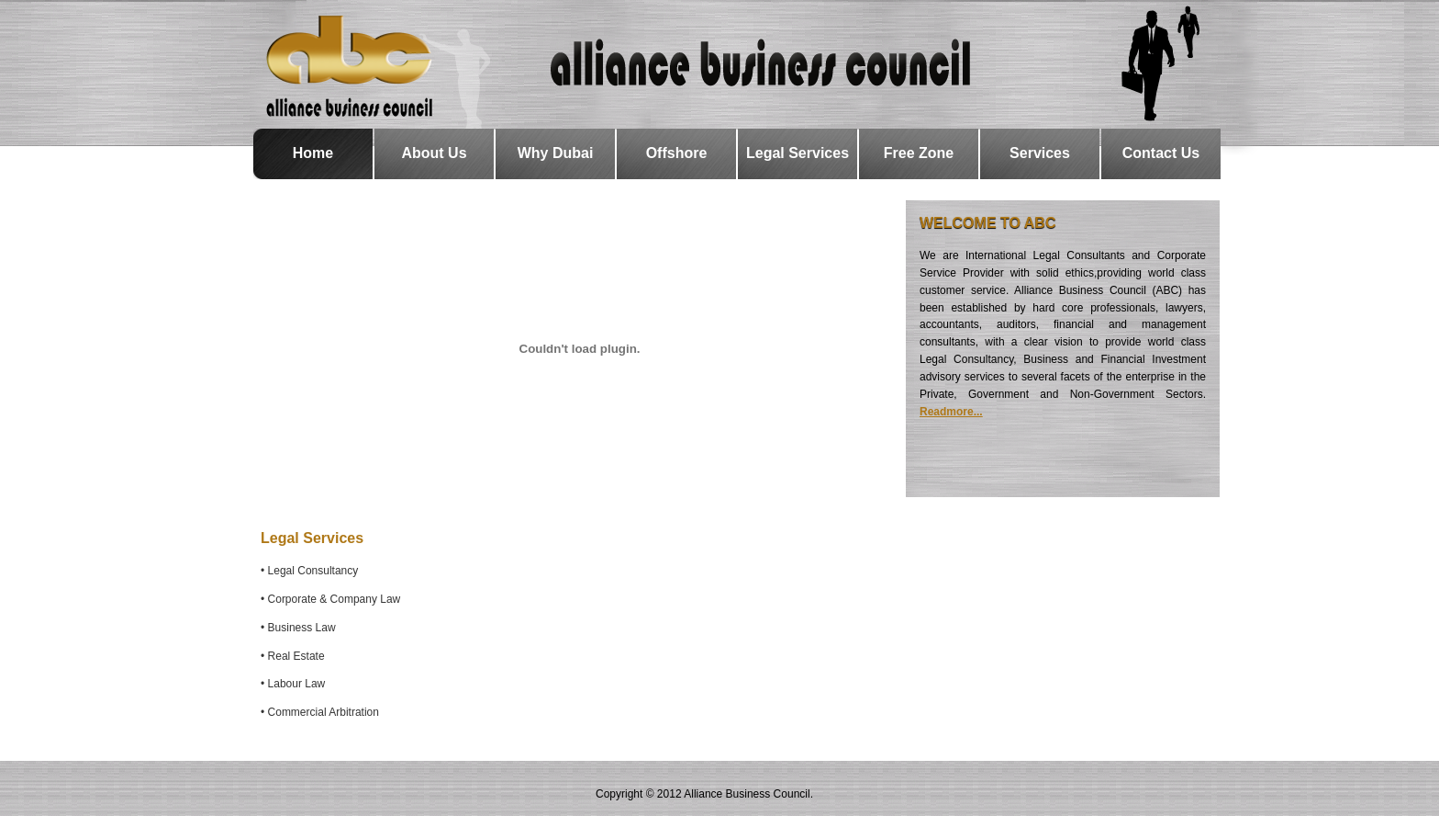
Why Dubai (556, 153)
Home (313, 153)
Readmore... (951, 411)
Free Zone (919, 153)
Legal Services (797, 153)
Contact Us (1160, 153)
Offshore (677, 153)
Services (1040, 153)
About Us (433, 153)
